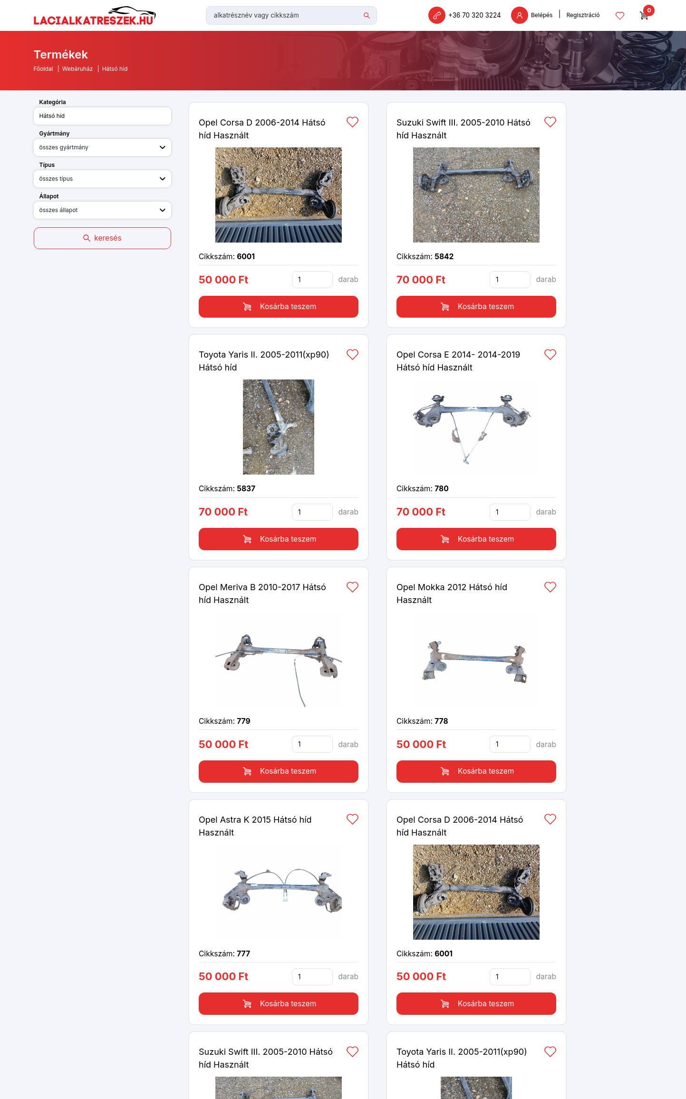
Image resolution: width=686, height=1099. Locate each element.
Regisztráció (586, 16)
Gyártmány (54, 136)
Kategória (52, 105)
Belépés (535, 17)
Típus (47, 168)
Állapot (49, 199)
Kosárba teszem (278, 303)
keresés (102, 239)
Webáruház (77, 72)
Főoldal (43, 72)
